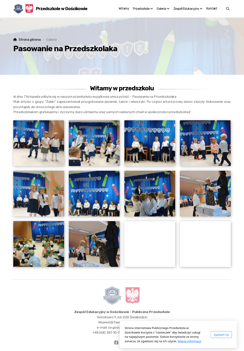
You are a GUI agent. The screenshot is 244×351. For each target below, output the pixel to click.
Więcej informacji (133, 341)
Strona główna (30, 39)
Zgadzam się (164, 334)
